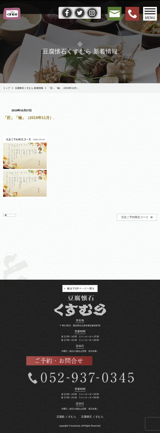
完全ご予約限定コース (134, 217)
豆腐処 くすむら (66, 416)
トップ (6, 88)
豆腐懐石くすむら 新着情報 (29, 88)
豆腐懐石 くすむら (92, 416)
